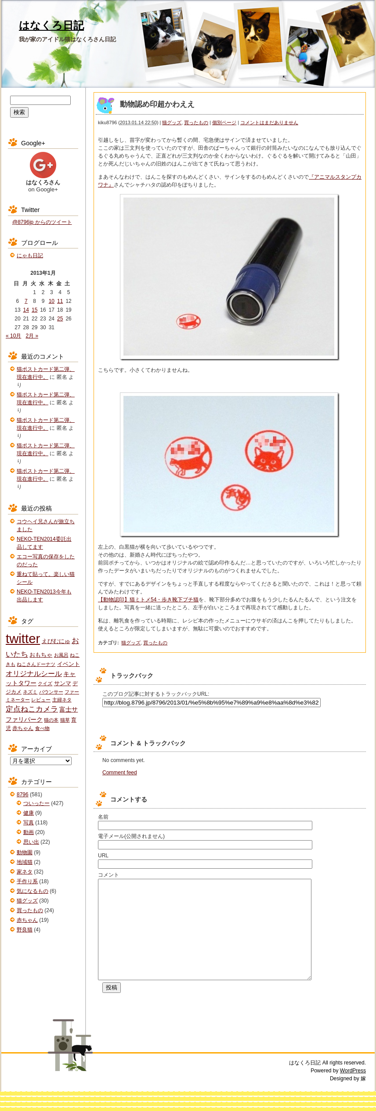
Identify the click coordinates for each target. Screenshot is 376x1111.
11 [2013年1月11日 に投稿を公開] (60, 301)
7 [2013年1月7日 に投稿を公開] (26, 301)
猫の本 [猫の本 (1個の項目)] (51, 720)
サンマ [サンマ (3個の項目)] (62, 683)
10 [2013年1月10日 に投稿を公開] (51, 301)
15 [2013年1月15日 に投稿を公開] (34, 310)
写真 (28, 823)
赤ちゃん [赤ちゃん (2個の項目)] (22, 728)
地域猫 (25, 862)
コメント (108, 875)
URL (103, 855)
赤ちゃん (27, 920)
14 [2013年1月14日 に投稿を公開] (26, 310)
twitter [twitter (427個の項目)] (23, 638)
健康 (28, 813)
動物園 (25, 852)
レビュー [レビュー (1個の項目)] (41, 699)
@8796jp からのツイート (42, 222)
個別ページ (224, 122)
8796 (23, 794)
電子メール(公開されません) (131, 836)
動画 (28, 832)
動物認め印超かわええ (157, 104)
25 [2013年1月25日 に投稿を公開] (60, 319)
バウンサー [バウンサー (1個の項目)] (51, 691)
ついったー (36, 803)
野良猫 (25, 930)
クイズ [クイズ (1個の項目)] (45, 683)
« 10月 (13, 336)
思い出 (31, 842)
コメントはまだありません (269, 122)
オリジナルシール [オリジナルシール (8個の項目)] (34, 673)
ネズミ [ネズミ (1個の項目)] (30, 691)
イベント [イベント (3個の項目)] (68, 664)
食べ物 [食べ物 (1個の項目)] (42, 728)
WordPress (353, 1090)
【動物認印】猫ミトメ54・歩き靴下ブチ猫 (148, 600)
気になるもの (32, 891)
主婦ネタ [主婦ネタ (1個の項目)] (62, 699)
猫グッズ (171, 122)
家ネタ (25, 872)
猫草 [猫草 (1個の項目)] (65, 720)
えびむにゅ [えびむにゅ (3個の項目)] (56, 641)
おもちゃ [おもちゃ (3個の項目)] (40, 654)
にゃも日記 (30, 255)
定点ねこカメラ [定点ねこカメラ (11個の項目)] (32, 709)
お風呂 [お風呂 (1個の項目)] (61, 655)
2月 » (31, 336)
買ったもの (196, 122)
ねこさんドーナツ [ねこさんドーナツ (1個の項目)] (36, 664)
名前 (103, 817)
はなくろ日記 (51, 25)
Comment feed (119, 772)
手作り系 (27, 881)
